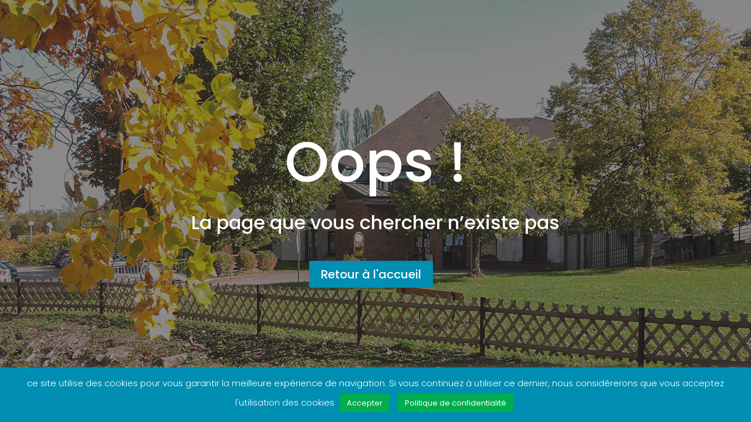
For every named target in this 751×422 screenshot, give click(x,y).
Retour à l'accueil (371, 274)
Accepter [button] (365, 403)
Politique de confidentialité (455, 403)
